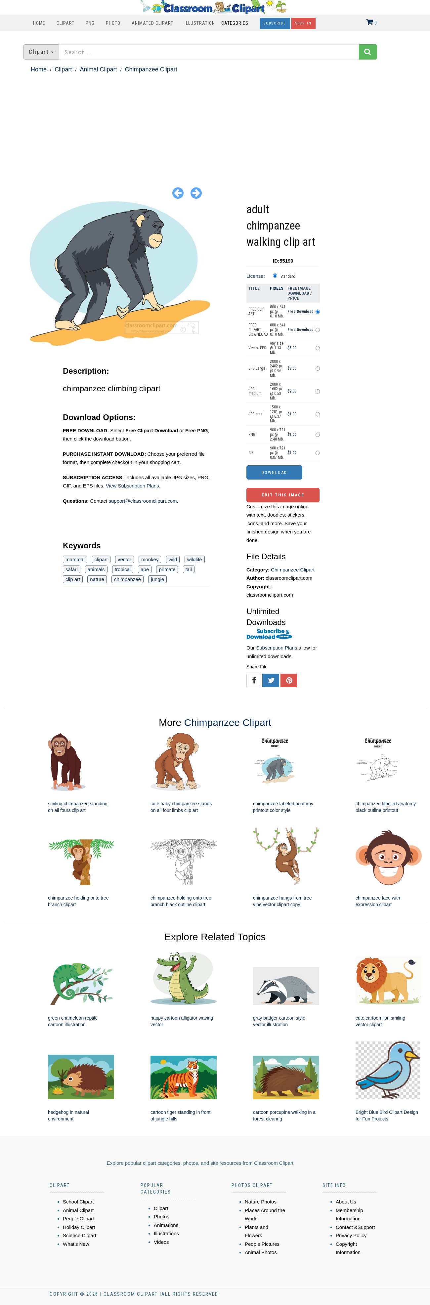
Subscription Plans (276, 648)
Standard (287, 276)
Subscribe (275, 23)
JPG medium (255, 391)
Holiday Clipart (79, 1227)
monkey (150, 559)
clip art (72, 579)
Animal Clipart (98, 69)
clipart (101, 559)
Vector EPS (257, 348)
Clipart (65, 23)
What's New (76, 1244)
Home (39, 23)
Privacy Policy (351, 1235)
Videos (161, 1242)
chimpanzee (127, 579)
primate (167, 569)
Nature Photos (261, 1201)
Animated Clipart (152, 23)
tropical (123, 569)
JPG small (256, 414)
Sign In (303, 23)
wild (173, 559)
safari (71, 569)
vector (124, 559)
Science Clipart (79, 1235)
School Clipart (78, 1201)
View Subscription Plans (132, 485)
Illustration (200, 23)
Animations (166, 1225)
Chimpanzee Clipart (151, 69)
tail (189, 569)
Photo (113, 23)
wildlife (194, 559)
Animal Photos (261, 1252)
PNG (90, 23)
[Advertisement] (215, 124)
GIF (251, 452)
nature (97, 579)
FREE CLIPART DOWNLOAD (258, 330)
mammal (75, 559)
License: (255, 276)
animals (96, 569)
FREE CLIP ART (256, 311)
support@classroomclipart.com (142, 501)
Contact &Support (355, 1227)
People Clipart (78, 1218)
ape (145, 569)
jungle (157, 579)
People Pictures (262, 1244)
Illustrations (166, 1233)
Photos (161, 1216)
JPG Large (256, 368)
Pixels (276, 288)
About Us (346, 1201)
